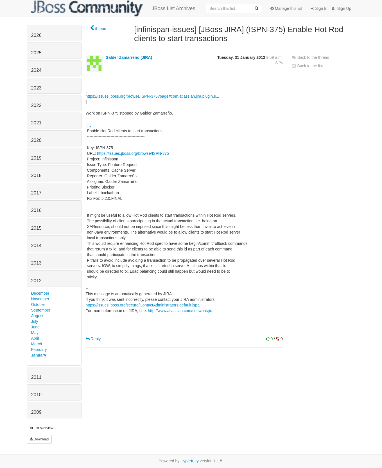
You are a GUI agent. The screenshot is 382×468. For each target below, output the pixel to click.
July (34, 321)
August (37, 316)
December (40, 293)
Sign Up (341, 8)
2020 (36, 140)
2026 (36, 35)
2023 (36, 88)
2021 (36, 123)
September (40, 310)
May (35, 332)
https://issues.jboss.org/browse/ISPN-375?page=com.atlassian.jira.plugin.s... (152, 96)
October (38, 304)
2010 (36, 394)
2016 (36, 210)
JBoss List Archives (113, 8)
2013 (36, 263)
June (35, 327)
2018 (36, 175)
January (38, 355)
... (89, 124)
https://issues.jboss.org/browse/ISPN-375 (133, 153)
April (35, 338)
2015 (36, 228)
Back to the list (307, 66)
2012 (36, 280)
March (36, 344)
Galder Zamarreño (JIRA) (128, 57)
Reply (93, 339)
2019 (36, 158)
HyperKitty (189, 461)
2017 (36, 193)
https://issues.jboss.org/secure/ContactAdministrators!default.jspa (143, 305)
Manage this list (286, 8)
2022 (36, 105)
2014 (36, 245)
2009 (36, 412)
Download (39, 439)
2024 (36, 70)
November (40, 299)
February (39, 349)
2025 (36, 52)
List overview (41, 428)
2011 (36, 377)
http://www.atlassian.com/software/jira (180, 310)
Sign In (319, 8)
